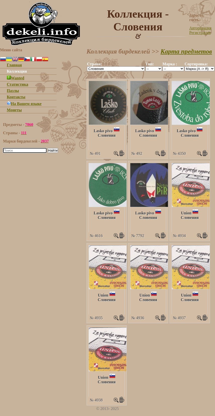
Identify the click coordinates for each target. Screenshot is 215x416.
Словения (107, 135)
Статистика (17, 84)
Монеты (14, 110)
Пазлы (13, 90)
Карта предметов (186, 51)
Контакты (16, 97)
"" (116, 68)
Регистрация (200, 32)
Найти (53, 150)
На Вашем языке (24, 104)
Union (186, 213)
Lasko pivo (103, 131)
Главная (14, 65)
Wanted (15, 78)
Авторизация (200, 28)
